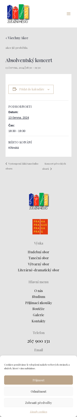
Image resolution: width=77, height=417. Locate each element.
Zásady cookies (38, 411)
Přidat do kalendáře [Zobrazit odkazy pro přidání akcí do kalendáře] (31, 89)
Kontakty (38, 321)
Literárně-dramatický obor (38, 270)
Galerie (38, 314)
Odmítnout (38, 391)
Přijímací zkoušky (38, 302)
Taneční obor (38, 258)
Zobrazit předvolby (38, 403)
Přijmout (39, 380)
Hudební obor (38, 252)
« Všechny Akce (17, 38)
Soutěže (38, 308)
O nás (38, 290)
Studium (38, 296)
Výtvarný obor (38, 264)
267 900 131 (38, 340)
